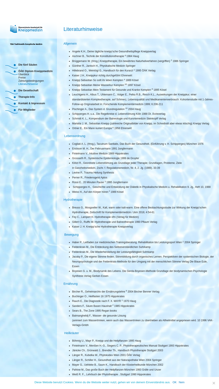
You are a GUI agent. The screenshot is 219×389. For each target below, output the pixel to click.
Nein (182, 382)
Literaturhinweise (28, 84)
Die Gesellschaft (28, 90)
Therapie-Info (26, 96)
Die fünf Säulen (27, 64)
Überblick (23, 74)
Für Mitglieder (26, 109)
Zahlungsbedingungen (31, 80)
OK (175, 382)
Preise (22, 77)
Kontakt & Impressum (31, 103)
